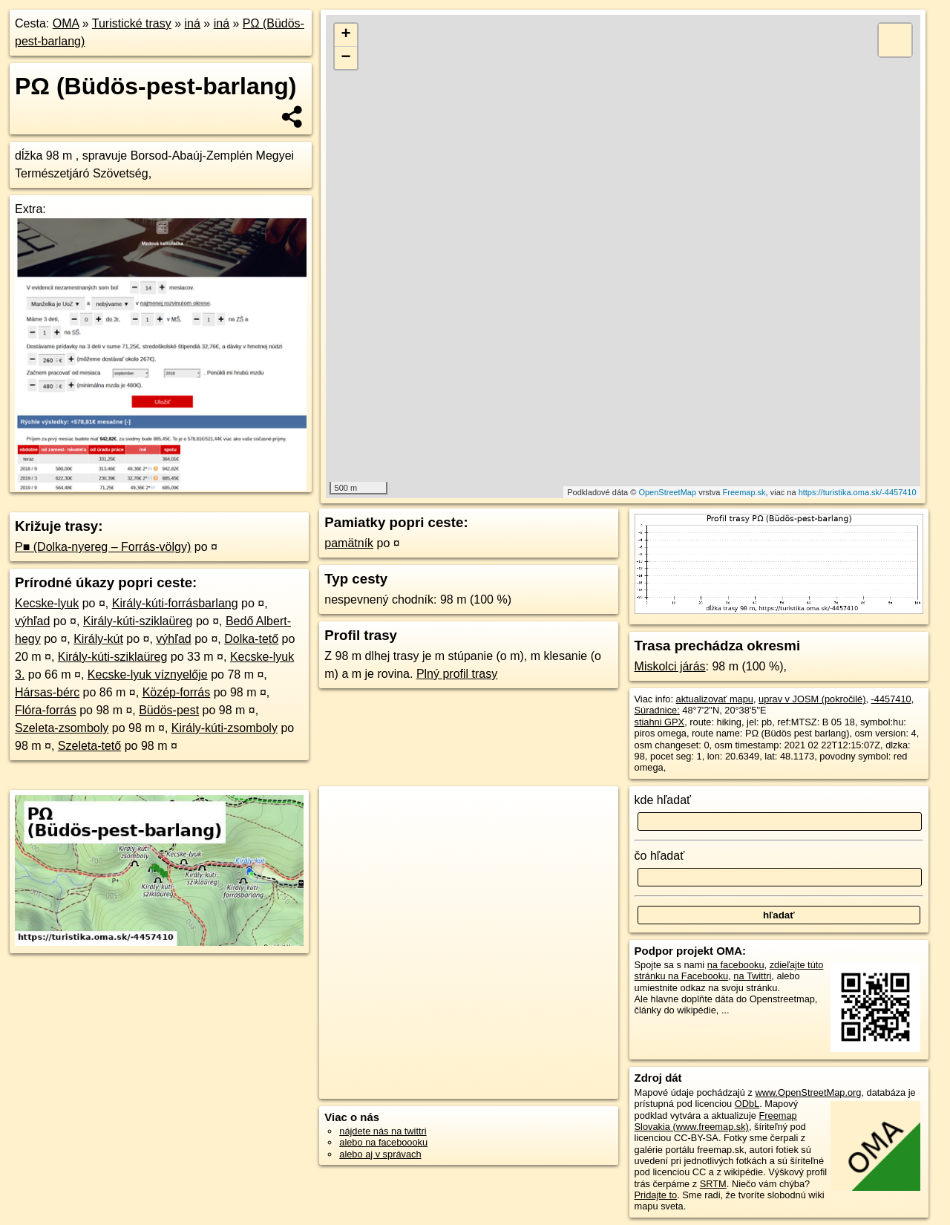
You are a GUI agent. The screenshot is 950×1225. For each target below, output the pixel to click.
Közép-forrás (176, 692)
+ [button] (346, 35)
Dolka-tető (251, 639)
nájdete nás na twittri (382, 1131)
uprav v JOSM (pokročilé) (812, 699)
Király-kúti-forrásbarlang (175, 603)
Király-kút (98, 639)
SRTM (713, 1183)
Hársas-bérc (47, 692)
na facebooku (735, 964)
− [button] (346, 58)
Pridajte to (656, 1194)
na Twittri (752, 975)
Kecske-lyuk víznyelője (148, 674)
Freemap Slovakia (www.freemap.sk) (716, 1121)
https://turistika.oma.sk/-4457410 (858, 492)
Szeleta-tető (89, 745)
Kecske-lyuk (47, 603)
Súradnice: (657, 710)
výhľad (32, 621)
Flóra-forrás (45, 710)
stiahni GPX (660, 722)
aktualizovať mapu (714, 699)
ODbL (747, 1103)
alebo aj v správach (380, 1154)
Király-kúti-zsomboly (224, 728)
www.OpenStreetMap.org (808, 1092)
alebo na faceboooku (383, 1142)
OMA (66, 23)
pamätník (348, 543)
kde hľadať (663, 800)
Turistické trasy (131, 23)
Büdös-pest (169, 710)
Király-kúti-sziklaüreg (138, 621)
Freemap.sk (744, 492)
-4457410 (891, 699)
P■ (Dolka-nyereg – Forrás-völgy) (103, 546)
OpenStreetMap (667, 492)
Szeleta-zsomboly (61, 728)
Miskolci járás (670, 666)
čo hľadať (660, 855)
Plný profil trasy (456, 673)
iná (192, 23)
